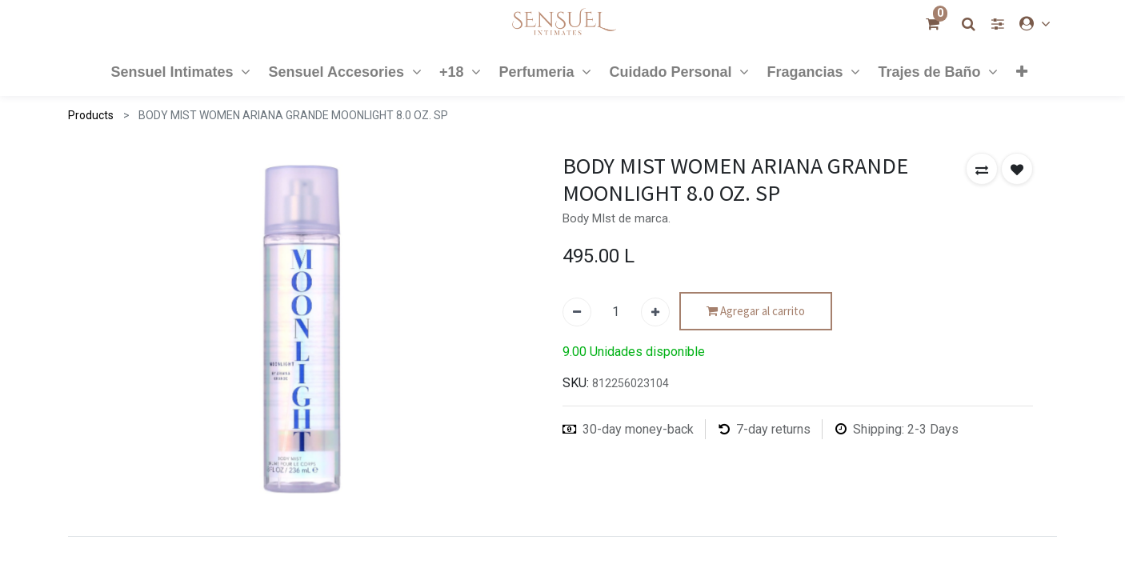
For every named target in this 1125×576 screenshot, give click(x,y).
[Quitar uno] (576, 312)
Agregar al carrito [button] (756, 311)
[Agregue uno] (655, 312)
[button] (1021, 71)
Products (91, 115)
